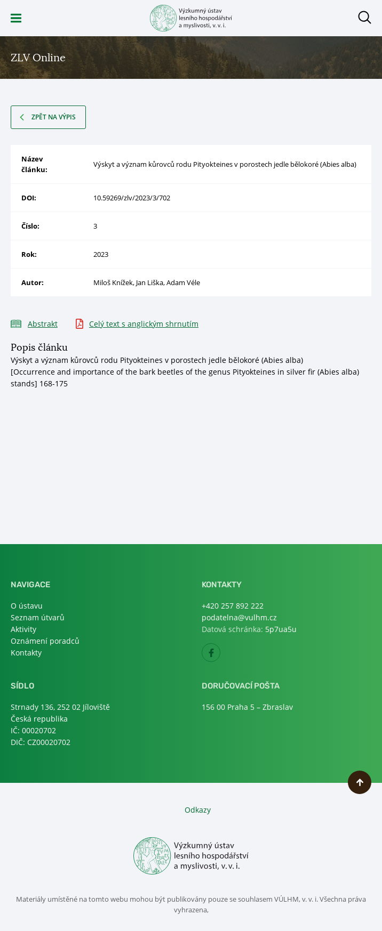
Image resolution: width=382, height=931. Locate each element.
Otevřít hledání (364, 17)
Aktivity (23, 629)
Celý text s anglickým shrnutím (143, 324)
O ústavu (27, 606)
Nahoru (359, 782)
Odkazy (198, 810)
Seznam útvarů (38, 617)
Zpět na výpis (53, 117)
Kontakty (26, 652)
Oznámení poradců (45, 641)
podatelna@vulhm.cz (239, 617)
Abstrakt (43, 324)
